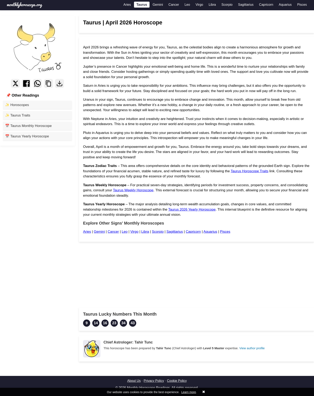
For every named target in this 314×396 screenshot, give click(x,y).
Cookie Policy (177, 380)
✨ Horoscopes (17, 105)
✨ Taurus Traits (17, 115)
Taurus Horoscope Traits (249, 171)
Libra (212, 4)
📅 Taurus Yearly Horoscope (27, 136)
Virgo (199, 4)
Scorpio (227, 4)
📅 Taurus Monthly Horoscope (28, 126)
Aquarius (285, 4)
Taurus (141, 4)
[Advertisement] (196, 274)
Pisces (302, 4)
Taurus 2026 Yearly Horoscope (192, 209)
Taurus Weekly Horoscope (133, 190)
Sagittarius (246, 4)
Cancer (174, 4)
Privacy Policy (154, 380)
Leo (187, 4)
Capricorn (266, 4)
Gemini (158, 4)
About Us (134, 380)
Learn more (188, 392)
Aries (127, 4)
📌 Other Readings (22, 95)
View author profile (252, 348)
